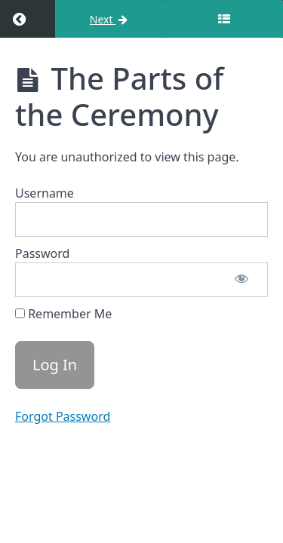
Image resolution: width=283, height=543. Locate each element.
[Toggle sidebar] (224, 19)
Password (42, 253)
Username (44, 193)
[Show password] (241, 279)
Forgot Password (62, 416)
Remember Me (63, 313)
